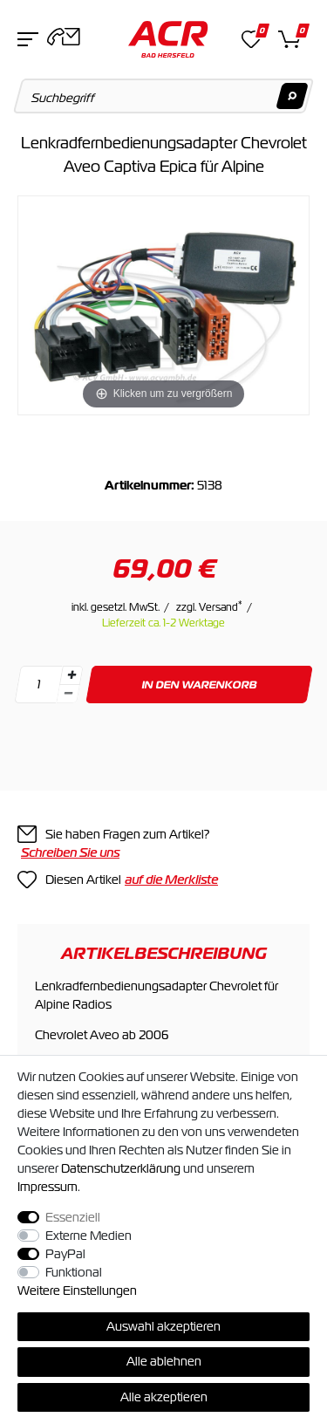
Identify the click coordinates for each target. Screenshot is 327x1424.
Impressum (47, 1187)
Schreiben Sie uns (70, 852)
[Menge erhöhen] (71, 675)
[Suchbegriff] (164, 96)
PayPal (65, 1254)
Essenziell (72, 1217)
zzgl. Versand (209, 607)
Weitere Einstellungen (77, 1290)
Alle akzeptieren (164, 1397)
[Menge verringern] (68, 694)
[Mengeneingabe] (38, 684)
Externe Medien (88, 1235)
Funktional (73, 1272)
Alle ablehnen (163, 1361)
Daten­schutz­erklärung (121, 1168)
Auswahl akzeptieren (163, 1326)
